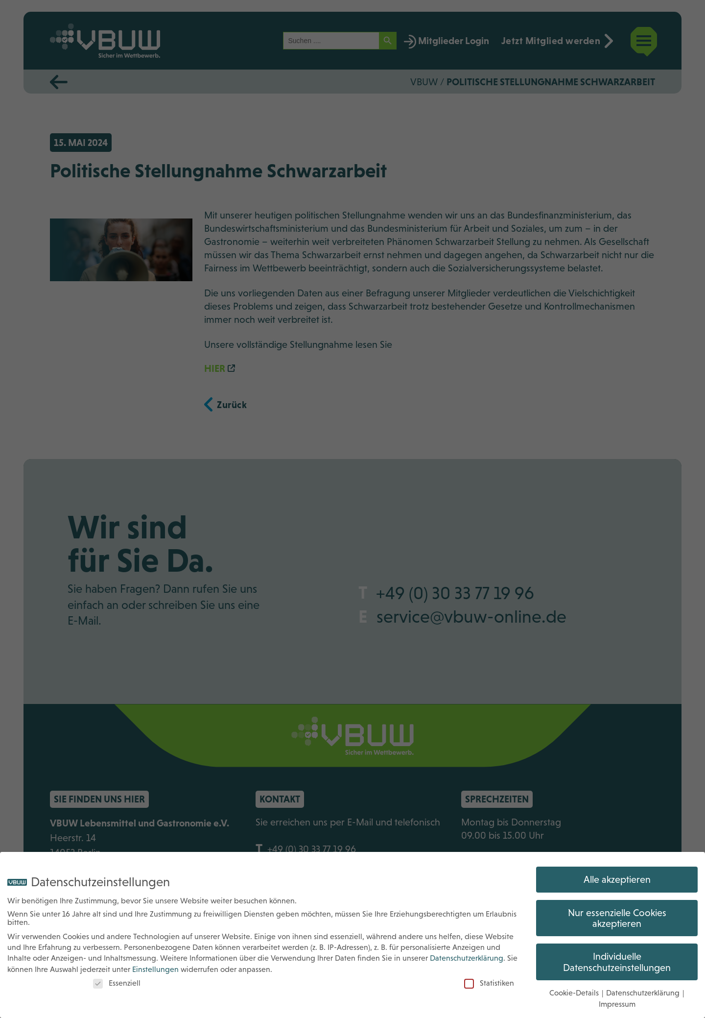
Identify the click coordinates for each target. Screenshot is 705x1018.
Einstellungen (155, 962)
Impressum (617, 997)
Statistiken (489, 976)
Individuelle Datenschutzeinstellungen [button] (617, 955)
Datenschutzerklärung (466, 951)
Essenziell (117, 976)
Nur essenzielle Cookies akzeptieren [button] (617, 911)
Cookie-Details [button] (575, 986)
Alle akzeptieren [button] (617, 873)
